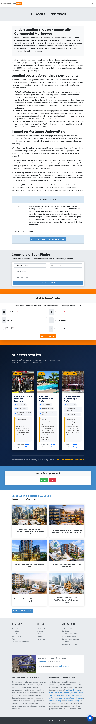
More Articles (22, 610)
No (52, 480)
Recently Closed (18, 636)
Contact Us (42, 662)
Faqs (14, 639)
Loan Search (48, 283)
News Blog (41, 639)
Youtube (40, 636)
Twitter (40, 633)
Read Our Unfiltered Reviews (70, 460)
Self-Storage (54, 695)
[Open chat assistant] (90, 718)
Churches (78, 695)
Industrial (58, 693)
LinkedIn (40, 631)
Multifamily (70, 690)
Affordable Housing (57, 698)
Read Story (28, 446)
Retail (51, 693)
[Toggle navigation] (92, 3)
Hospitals (66, 693)
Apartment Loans (69, 636)
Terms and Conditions (21, 641)
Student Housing (72, 701)
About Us (15, 628)
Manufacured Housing (74, 698)
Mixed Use (70, 695)
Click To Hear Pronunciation (48, 239)
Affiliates (15, 631)
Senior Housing (55, 701)
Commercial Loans (69, 633)
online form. (64, 666)
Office (77, 690)
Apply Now (48, 336)
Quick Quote (67, 628)
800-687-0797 (67, 662)
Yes (44, 480)
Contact (15, 633)
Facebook (41, 628)
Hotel (63, 695)
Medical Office (77, 693)
